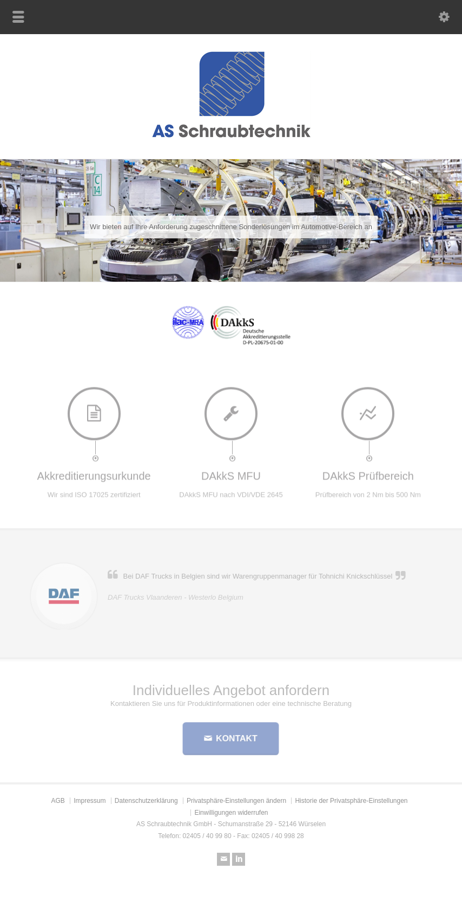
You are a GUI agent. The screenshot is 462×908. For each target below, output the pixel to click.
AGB (57, 801)
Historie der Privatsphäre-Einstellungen (351, 801)
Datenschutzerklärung (146, 801)
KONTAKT (236, 738)
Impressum (89, 801)
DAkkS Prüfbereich (368, 473)
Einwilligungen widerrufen (231, 812)
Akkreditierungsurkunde (94, 473)
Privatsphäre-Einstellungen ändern (236, 801)
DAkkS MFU (231, 473)
